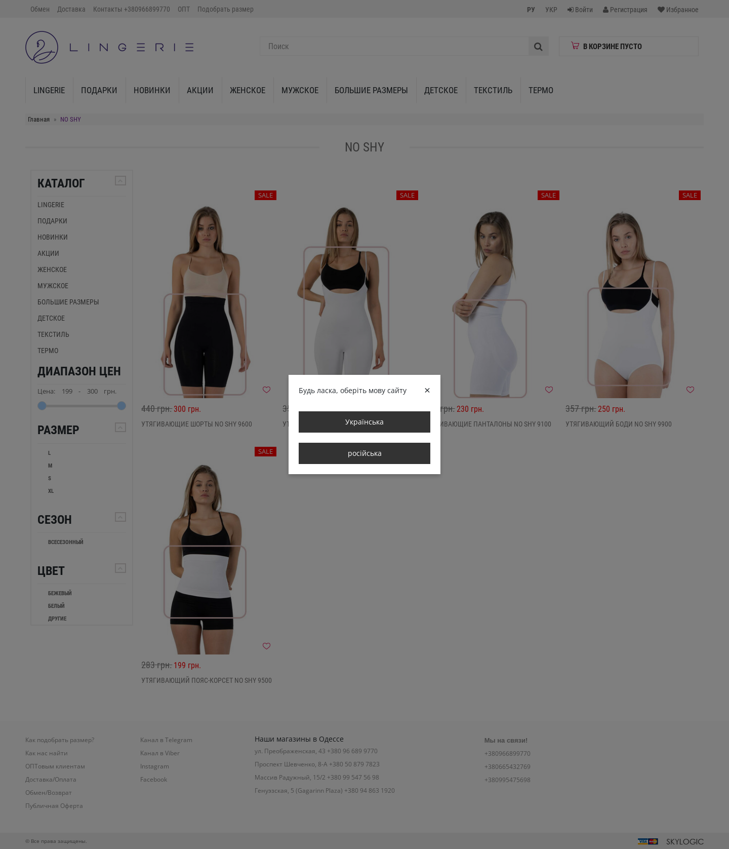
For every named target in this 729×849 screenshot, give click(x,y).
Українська (364, 422)
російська (365, 453)
